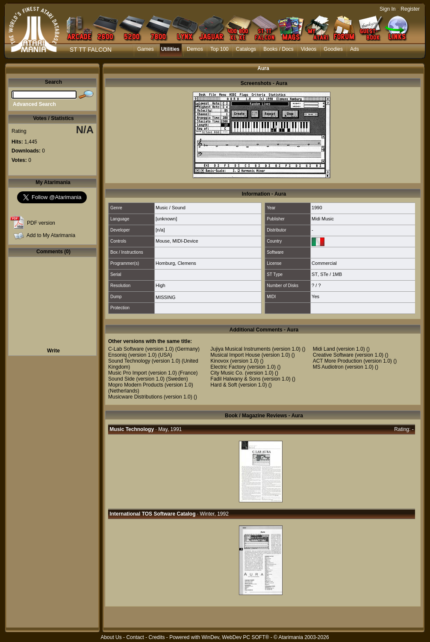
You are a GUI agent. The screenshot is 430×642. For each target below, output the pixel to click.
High (160, 285)
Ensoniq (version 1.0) (132, 355)
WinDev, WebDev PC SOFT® (235, 637)
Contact (135, 637)
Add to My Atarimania (51, 235)
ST (315, 274)
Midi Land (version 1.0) (339, 349)
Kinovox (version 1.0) (234, 361)
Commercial (324, 263)
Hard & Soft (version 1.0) (238, 385)
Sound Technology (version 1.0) (144, 361)
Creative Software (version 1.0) (348, 355)
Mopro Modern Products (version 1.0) (150, 385)
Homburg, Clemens (176, 263)
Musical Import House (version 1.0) (250, 355)
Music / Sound (171, 207)
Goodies (333, 49)
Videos (308, 49)
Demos (195, 49)
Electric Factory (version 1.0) (243, 367)
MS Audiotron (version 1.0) (343, 367)
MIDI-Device (185, 240)
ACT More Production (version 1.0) (352, 361)
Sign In (387, 9)
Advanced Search (34, 104)
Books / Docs (278, 49)
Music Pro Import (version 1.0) (142, 373)
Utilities (170, 49)
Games (145, 49)
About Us (110, 637)
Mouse (163, 240)
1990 (317, 207)
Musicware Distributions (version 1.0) (150, 397)
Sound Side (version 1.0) (136, 379)
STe (324, 274)
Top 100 (219, 49)
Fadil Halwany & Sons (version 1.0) (250, 379)
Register (410, 9)
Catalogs (246, 49)
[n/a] (160, 229)
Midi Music (323, 218)
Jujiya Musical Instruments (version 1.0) (255, 349)
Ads (354, 49)
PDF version (41, 223)
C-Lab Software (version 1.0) (141, 349)
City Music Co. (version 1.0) (241, 373)
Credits (156, 637)
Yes (315, 296)
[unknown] (166, 218)
